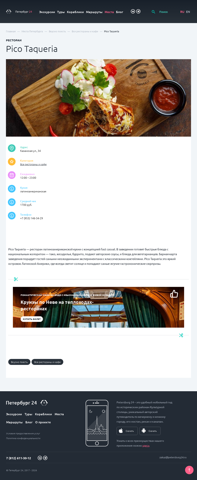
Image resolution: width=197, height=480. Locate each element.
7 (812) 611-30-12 (18, 458)
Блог (119, 12)
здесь (145, 445)
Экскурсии (47, 12)
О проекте (43, 422)
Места (109, 12)
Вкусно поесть (19, 362)
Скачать (130, 430)
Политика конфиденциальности (23, 438)
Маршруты (94, 12)
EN (188, 11)
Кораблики (75, 12)
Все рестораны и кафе (33, 164)
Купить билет (32, 319)
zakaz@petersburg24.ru (172, 457)
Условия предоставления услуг (23, 433)
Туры (61, 12)
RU (182, 11)
